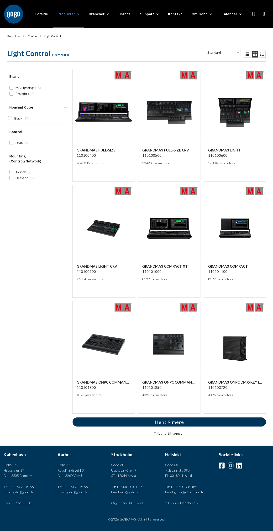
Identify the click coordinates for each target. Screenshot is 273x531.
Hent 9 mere (169, 422)
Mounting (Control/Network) (25, 158)
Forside (41, 14)
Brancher (97, 14)
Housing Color (21, 107)
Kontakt (175, 14)
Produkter (66, 14)
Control (32, 36)
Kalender (229, 14)
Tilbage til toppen (169, 433)
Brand (14, 76)
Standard (214, 52)
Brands (124, 14)
